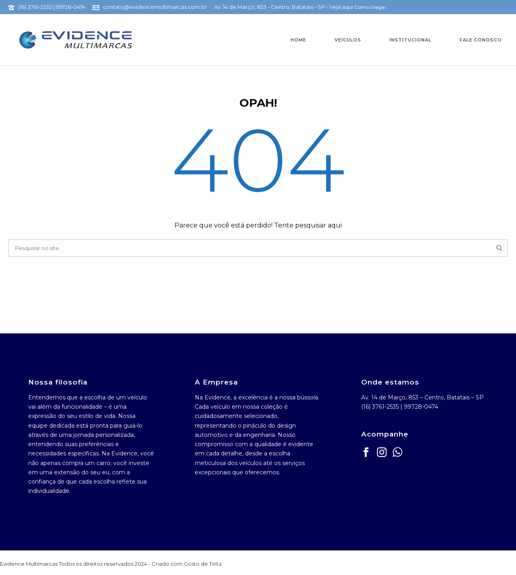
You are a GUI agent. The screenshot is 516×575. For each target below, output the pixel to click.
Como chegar (370, 7)
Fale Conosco (481, 40)
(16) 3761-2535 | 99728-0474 (51, 7)
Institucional (410, 40)
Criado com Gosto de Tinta (187, 564)
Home (298, 40)
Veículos (348, 40)
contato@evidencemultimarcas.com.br (155, 7)
